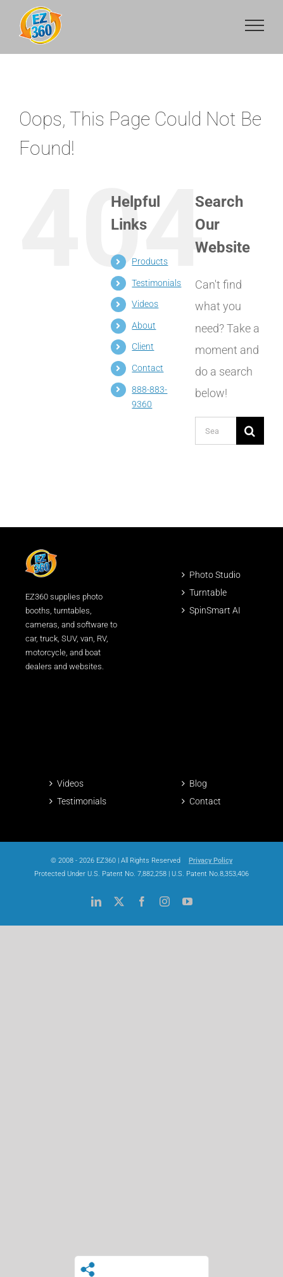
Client (143, 346)
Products (150, 261)
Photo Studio (215, 575)
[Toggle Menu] (254, 25)
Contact (147, 368)
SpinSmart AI (215, 610)
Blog (198, 783)
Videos (145, 304)
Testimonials (156, 283)
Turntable (208, 592)
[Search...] (215, 431)
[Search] (250, 431)
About (144, 325)
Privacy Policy (210, 860)
